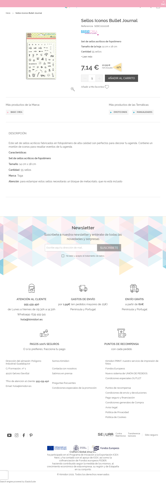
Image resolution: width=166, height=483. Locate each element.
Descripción (17, 133)
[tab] (82, 133)
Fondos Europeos (115, 368)
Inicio (8, 13)
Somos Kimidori (60, 361)
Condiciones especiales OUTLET (123, 378)
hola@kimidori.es (22, 386)
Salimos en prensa (62, 373)
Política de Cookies (115, 417)
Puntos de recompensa (118, 388)
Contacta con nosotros (64, 368)
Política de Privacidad (117, 412)
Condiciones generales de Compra (124, 402)
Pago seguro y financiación (120, 397)
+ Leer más (86, 56)
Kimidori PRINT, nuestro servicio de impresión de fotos (131, 362)
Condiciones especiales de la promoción (74, 388)
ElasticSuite (30, 481)
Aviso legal (111, 407)
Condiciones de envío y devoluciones (126, 393)
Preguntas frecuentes (64, 383)
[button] (73, 89)
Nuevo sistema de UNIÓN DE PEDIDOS (126, 373)
